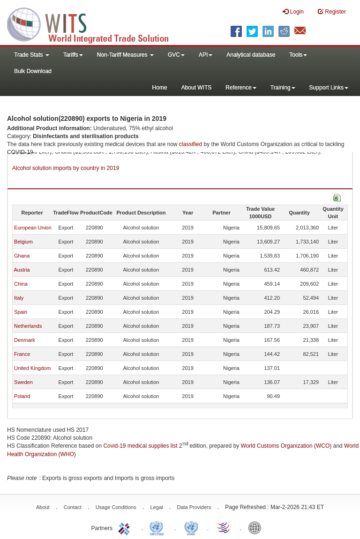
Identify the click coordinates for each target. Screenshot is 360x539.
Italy (18, 298)
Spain (20, 312)
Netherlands (28, 326)
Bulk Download (33, 71)
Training (282, 87)
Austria (22, 270)
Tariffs (73, 55)
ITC (125, 527)
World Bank (257, 527)
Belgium (23, 241)
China (21, 284)
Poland (22, 396)
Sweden (23, 382)
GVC (176, 55)
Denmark (24, 340)
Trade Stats (31, 55)
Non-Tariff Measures (125, 55)
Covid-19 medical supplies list (140, 446)
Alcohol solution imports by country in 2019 (65, 168)
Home (159, 87)
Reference (240, 87)
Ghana (22, 255)
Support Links (328, 87)
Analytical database (250, 55)
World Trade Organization (224, 527)
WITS (94, 23)
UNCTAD (158, 527)
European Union (33, 227)
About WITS (196, 87)
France (22, 354)
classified (190, 144)
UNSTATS (191, 527)
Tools (298, 55)
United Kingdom (32, 368)
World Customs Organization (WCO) (286, 446)
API (205, 55)
